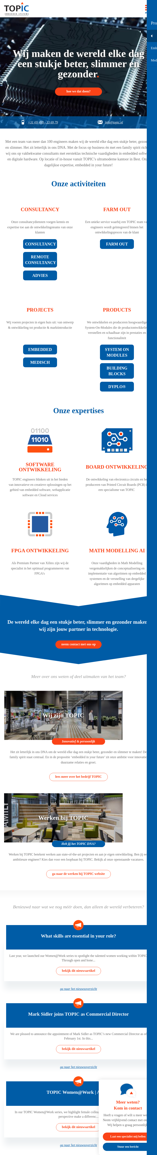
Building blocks (117, 371)
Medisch (40, 362)
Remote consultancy (40, 260)
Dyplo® (117, 386)
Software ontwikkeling (40, 467)
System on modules (117, 352)
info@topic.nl (114, 122)
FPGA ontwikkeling (40, 550)
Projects (40, 309)
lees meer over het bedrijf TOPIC (78, 776)
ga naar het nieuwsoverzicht (78, 989)
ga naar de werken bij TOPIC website (78, 873)
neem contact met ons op (78, 644)
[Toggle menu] (149, 8)
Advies (40, 275)
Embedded (40, 349)
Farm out (117, 209)
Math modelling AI (117, 550)
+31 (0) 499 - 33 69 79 (43, 122)
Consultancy (40, 209)
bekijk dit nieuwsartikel (78, 970)
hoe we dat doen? (78, 91)
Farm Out (117, 244)
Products (117, 309)
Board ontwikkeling (117, 466)
